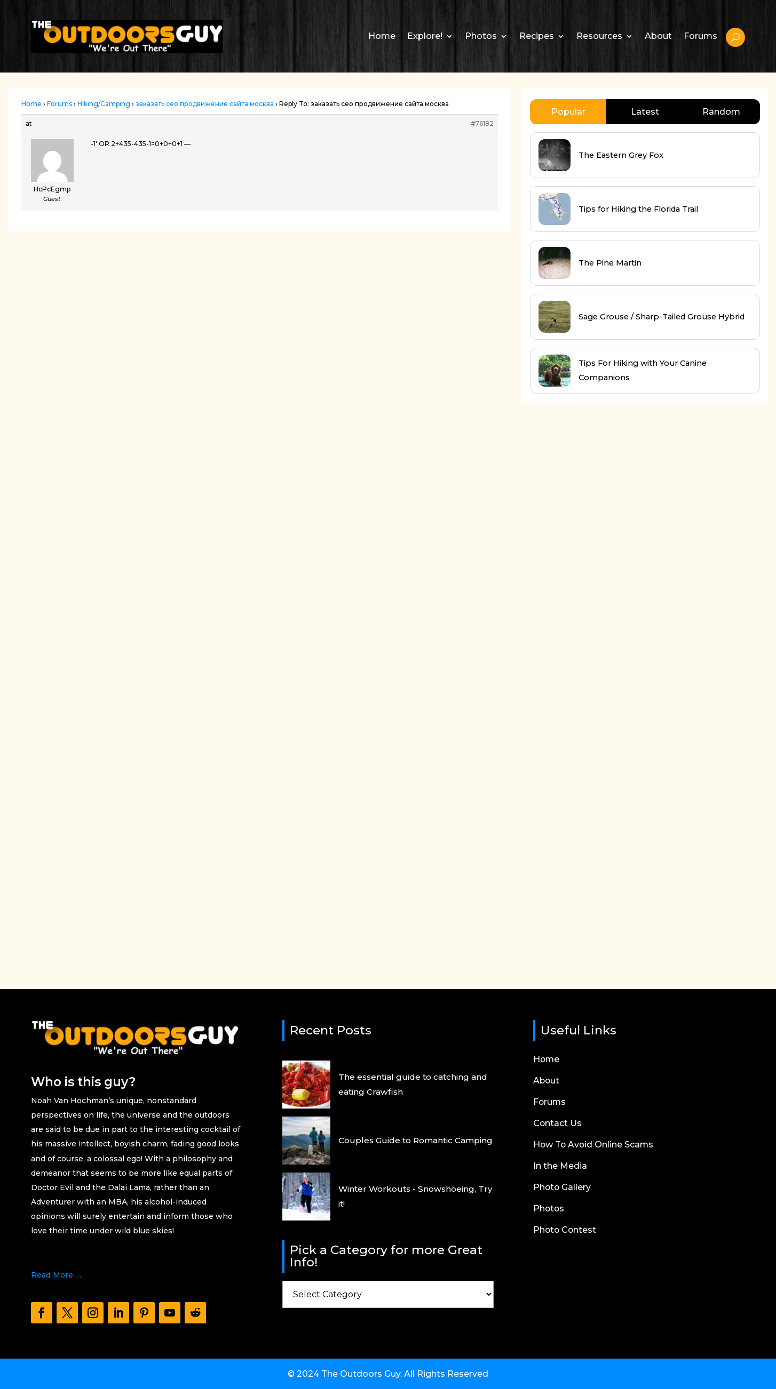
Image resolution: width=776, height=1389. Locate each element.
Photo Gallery (562, 1188)
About (658, 36)
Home (381, 36)
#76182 (482, 123)
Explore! (424, 36)
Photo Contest (565, 1230)
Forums (700, 36)
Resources (599, 36)
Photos (481, 36)
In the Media (560, 1166)
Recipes (536, 36)
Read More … (56, 1275)
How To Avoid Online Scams (594, 1145)
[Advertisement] (602, 660)
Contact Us (557, 1124)
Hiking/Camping (103, 104)
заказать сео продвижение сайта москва (205, 104)
